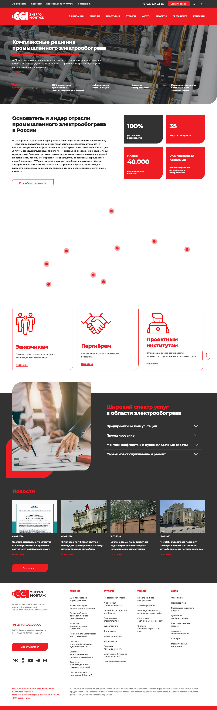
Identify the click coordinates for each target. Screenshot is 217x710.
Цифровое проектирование (179, 616)
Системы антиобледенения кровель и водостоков (81, 654)
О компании (177, 598)
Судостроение (111, 626)
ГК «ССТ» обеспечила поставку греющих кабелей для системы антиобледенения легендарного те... (181, 545)
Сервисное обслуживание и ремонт (149, 619)
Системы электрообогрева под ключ (148, 628)
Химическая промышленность (113, 604)
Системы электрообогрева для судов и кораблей (81, 644)
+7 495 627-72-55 (153, 3)
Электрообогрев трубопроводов (78, 599)
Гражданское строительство (111, 619)
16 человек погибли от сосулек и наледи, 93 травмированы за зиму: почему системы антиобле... (82, 545)
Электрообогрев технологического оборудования (79, 616)
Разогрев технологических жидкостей (78, 626)
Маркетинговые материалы (179, 645)
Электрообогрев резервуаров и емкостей (83, 606)
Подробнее (18, 71)
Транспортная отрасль (115, 661)
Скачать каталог (30, 647)
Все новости (30, 568)
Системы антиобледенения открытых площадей (80, 665)
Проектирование (146, 605)
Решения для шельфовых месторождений (83, 635)
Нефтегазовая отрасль (115, 598)
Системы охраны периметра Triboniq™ (81, 673)
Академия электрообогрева (180, 632)
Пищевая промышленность (113, 647)
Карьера (175, 638)
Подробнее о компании (32, 183)
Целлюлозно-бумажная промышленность (115, 655)
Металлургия (110, 641)
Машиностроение (113, 636)
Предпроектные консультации (145, 599)
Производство (178, 603)
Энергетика (110, 631)
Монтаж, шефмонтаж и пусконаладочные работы (150, 611)
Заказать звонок (179, 4)
